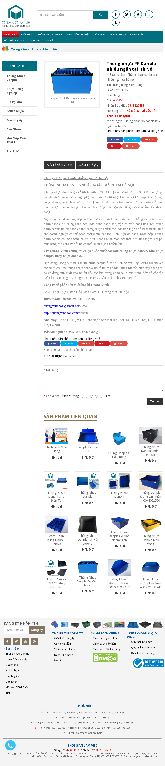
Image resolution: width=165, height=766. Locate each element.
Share (115, 139)
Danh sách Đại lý (63, 655)
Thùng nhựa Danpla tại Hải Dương (88, 539)
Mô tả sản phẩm (59, 165)
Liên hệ (49, 40)
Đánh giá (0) (88, 165)
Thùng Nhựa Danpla (50, 34)
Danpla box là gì (88, 449)
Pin (114, 146)
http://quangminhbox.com (61, 313)
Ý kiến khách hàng (64, 649)
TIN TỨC (35, 40)
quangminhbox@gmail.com (62, 306)
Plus (149, 139)
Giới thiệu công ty (64, 638)
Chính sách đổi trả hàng (106, 649)
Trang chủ (10, 34)
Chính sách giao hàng (56, 449)
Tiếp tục (155, 401)
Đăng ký (37, 630)
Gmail (130, 146)
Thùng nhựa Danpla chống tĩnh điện (150, 451)
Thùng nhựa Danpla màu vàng (150, 540)
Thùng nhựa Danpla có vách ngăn (88, 581)
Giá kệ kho (100, 34)
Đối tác (58, 660)
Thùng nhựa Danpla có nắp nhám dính (119, 536)
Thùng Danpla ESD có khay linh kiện (56, 583)
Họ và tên (69, 356)
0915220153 (136, 105)
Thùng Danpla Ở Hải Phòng (119, 455)
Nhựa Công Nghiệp (78, 34)
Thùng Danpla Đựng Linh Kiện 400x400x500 (150, 496)
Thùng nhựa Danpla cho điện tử (56, 496)
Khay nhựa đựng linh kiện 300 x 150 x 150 (119, 583)
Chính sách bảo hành (105, 643)
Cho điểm (52, 396)
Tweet (132, 139)
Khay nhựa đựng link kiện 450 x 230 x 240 (150, 583)
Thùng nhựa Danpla (87, 494)
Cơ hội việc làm (63, 643)
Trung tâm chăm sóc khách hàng (36, 49)
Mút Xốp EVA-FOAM (15, 40)
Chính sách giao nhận (105, 638)
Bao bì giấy (136, 34)
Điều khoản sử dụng (143, 653)
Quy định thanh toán (143, 647)
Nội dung (52, 370)
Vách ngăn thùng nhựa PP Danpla (56, 540)
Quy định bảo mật (141, 642)
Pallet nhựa (118, 34)
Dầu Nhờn (13, 129)
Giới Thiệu (27, 34)
